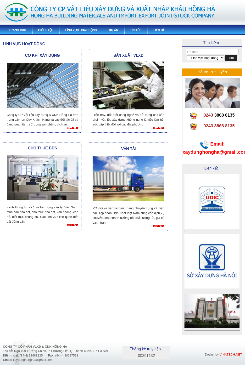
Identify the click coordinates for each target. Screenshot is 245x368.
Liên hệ (158, 30)
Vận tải (128, 149)
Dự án (113, 30)
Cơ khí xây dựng (42, 55)
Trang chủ (17, 30)
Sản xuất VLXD (128, 55)
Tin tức (136, 30)
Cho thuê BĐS (42, 148)
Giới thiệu (45, 30)
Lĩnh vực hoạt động (81, 30)
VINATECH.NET (231, 354)
